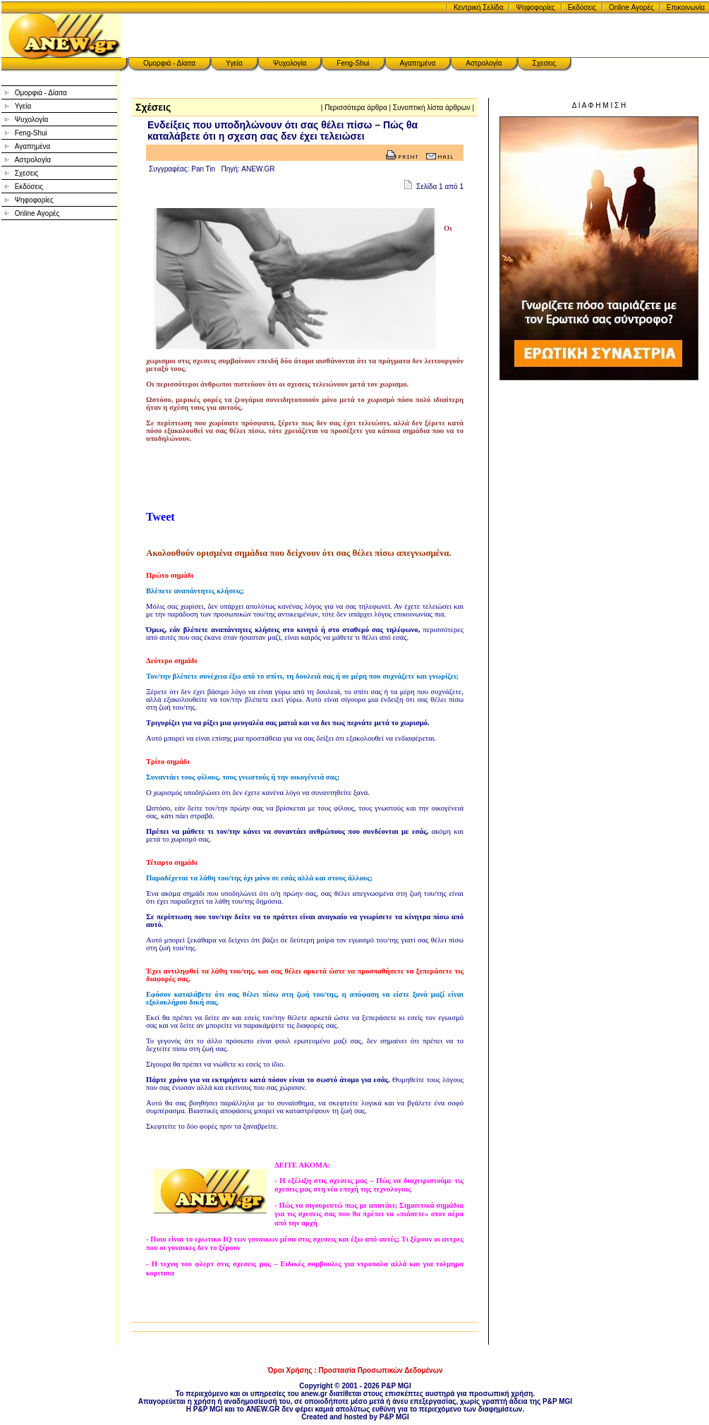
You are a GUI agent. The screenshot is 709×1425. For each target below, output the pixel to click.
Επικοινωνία (686, 7)
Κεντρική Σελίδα (479, 7)
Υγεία (234, 63)
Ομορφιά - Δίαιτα (169, 63)
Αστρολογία (484, 63)
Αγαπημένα (418, 63)
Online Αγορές (631, 7)
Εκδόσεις (582, 7)
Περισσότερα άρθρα (356, 107)
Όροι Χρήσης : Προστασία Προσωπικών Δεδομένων (354, 1370)
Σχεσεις (545, 63)
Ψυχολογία (290, 63)
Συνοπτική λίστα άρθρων (432, 107)
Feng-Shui (353, 63)
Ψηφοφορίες (535, 7)
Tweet (160, 517)
